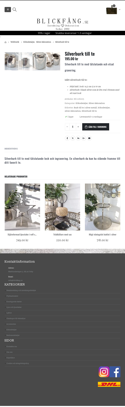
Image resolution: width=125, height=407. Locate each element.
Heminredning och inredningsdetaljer (21, 291)
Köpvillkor (11, 359)
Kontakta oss (12, 348)
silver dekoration (73, 112)
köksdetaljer (104, 109)
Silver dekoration (97, 104)
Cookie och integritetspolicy (18, 364)
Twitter (72, 139)
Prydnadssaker (12, 297)
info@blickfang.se (15, 281)
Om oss (9, 353)
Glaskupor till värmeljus (16, 320)
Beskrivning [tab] (11, 150)
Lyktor (9, 314)
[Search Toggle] (14, 10)
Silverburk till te (89, 112)
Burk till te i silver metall (85, 109)
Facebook (67, 139)
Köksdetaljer (82, 104)
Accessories (11, 325)
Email (89, 139)
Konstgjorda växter (14, 303)
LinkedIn (78, 139)
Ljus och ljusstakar (14, 308)
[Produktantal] (72, 128)
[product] (22, 208)
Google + (83, 139)
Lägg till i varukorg (97, 127)
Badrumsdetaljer (13, 336)
